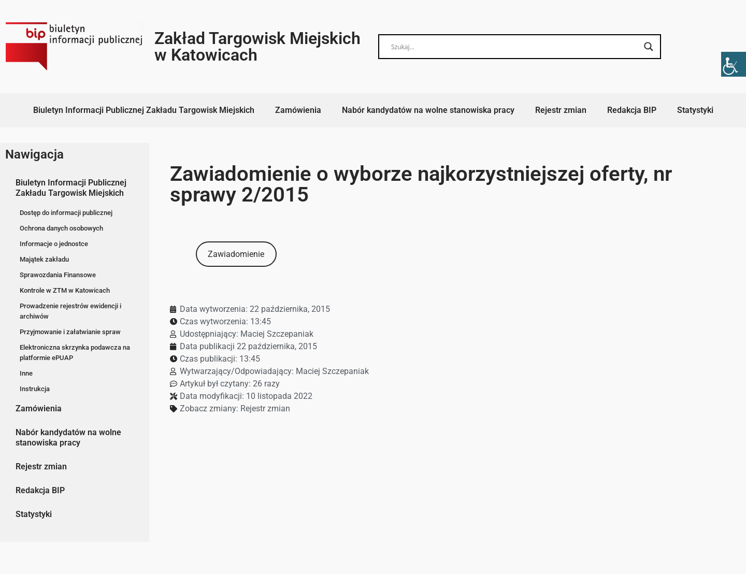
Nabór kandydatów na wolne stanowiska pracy (428, 110)
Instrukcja (35, 389)
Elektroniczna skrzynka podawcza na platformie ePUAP (75, 352)
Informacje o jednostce (54, 244)
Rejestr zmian (560, 110)
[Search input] (515, 46)
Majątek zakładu (44, 259)
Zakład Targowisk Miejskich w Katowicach (257, 46)
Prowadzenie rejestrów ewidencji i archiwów (70, 311)
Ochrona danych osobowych (61, 228)
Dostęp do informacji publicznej (66, 213)
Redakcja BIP (631, 110)
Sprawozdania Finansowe (58, 275)
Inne (26, 373)
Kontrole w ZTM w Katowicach (65, 290)
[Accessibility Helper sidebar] (733, 64)
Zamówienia (298, 110)
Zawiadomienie (236, 254)
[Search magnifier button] (648, 46)
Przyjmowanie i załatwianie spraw (70, 332)
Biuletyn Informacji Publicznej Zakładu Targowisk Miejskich (143, 110)
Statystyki (695, 110)
